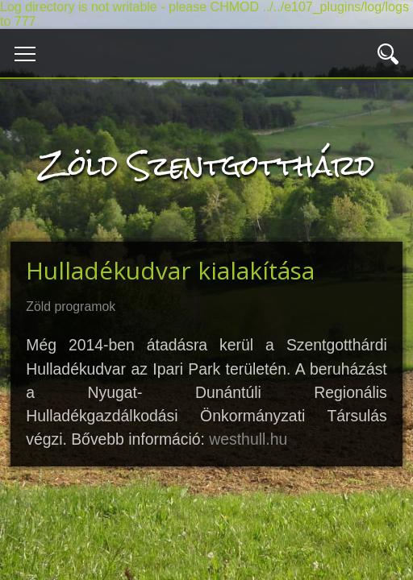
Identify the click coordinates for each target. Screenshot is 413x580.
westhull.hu (248, 439)
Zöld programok (70, 306)
